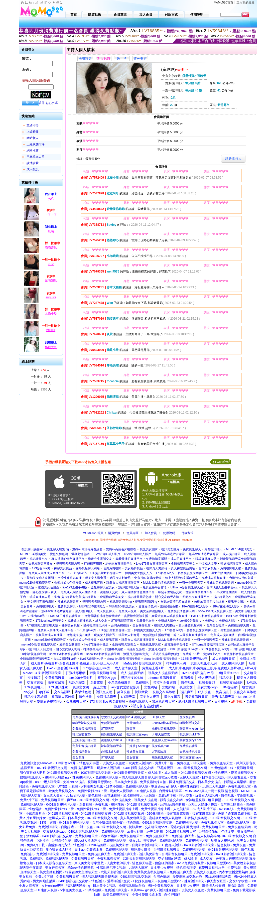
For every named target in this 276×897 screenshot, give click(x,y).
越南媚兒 (51, 280)
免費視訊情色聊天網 (181, 611)
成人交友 (101, 620)
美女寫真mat (160, 746)
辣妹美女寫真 (135, 751)
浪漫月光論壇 (136, 649)
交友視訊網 (187, 717)
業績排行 (33, 125)
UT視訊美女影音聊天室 (105, 573)
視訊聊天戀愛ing (33, 549)
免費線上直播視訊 (80, 620)
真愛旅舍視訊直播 (136, 616)
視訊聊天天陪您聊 (68, 563)
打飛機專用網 (93, 563)
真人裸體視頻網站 (183, 568)
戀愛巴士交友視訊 (113, 717)
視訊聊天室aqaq (137, 734)
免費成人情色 (167, 620)
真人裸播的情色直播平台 (67, 559)
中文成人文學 (208, 563)
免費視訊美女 (81, 751)
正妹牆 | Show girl (138, 746)
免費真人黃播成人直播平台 (47, 573)
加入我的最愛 (245, 2)
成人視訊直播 (94, 582)
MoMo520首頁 (223, 2)
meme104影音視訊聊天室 (39, 644)
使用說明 (169, 533)
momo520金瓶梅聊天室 (35, 582)
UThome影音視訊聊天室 (186, 587)
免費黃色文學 (145, 620)
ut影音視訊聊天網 (244, 649)
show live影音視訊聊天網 (66, 654)
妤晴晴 (50, 330)
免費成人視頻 (127, 611)
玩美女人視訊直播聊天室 (123, 582)
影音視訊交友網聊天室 (193, 573)
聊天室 (130, 728)
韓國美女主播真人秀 (138, 573)
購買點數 (113, 533)
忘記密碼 (52, 103)
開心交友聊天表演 (45, 592)
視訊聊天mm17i (111, 740)
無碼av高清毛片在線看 (87, 549)
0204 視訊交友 (136, 717)
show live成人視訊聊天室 (214, 611)
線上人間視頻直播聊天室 (181, 578)
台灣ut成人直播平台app (222, 587)
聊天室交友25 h (82, 734)
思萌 (51, 231)
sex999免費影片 (190, 620)
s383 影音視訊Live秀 (184, 649)
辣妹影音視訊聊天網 (220, 582)
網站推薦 (33, 150)
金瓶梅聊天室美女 (41, 563)
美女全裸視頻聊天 (152, 611)
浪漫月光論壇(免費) (136, 654)
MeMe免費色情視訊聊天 (159, 582)
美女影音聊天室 (245, 611)
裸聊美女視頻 (63, 568)
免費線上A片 (191, 654)
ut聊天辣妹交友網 (84, 723)
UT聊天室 (158, 717)
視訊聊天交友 (39, 559)
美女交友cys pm (190, 740)
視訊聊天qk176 (190, 734)
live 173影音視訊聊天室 (206, 616)
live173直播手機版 (75, 587)
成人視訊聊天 (231, 554)
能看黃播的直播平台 (129, 559)
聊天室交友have (190, 757)
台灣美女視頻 (208, 568)
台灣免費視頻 (112, 568)
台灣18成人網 (110, 751)
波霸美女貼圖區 (48, 587)
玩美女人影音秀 (95, 578)
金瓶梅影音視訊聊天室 (239, 654)
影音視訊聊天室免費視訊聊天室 (75, 597)
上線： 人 (40, 370)
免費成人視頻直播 (214, 578)
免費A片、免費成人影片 (221, 620)
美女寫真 (78, 757)
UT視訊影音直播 (122, 620)
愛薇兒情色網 (59, 554)
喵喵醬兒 (51, 247)
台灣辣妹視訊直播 (70, 578)
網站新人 (33, 138)
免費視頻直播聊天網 (147, 578)
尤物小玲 (51, 313)
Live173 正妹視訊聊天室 (64, 616)
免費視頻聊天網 (230, 568)
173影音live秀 (41, 568)
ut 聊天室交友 (161, 734)
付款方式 (187, 533)
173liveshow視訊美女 (50, 620)
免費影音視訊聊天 (84, 728)
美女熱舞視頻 (134, 568)
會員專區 (132, 533)
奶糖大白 (51, 347)
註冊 (42, 103)
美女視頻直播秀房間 (40, 601)
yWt (51, 198)
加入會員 (151, 533)
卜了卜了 (51, 214)
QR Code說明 (220, 462)
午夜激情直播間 (156, 559)
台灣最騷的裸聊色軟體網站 (102, 616)
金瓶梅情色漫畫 (190, 751)
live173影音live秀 (33, 616)
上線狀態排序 (36, 144)
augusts (51, 297)
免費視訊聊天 (192, 549)
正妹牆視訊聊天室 (84, 740)
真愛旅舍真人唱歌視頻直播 (170, 616)
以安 (51, 264)
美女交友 (132, 757)
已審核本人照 (36, 157)
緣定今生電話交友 (100, 559)
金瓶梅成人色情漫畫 (67, 582)
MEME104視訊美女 (239, 549)
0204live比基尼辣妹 (165, 723)
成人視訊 (33, 169)
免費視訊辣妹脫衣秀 (85, 717)
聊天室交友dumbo (192, 728)
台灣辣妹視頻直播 (241, 578)
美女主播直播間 (221, 573)
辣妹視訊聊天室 (230, 563)
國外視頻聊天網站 (88, 568)
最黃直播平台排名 (155, 587)
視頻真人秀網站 (156, 568)
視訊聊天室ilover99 (164, 740)
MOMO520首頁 (93, 533)
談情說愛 (33, 163)
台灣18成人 (134, 723)
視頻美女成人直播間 (40, 578)
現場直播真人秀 (205, 559)
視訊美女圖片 (149, 549)
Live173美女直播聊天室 (152, 563)
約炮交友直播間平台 (118, 563)
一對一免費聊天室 (191, 582)
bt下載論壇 (159, 751)
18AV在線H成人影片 (106, 554)
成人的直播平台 (181, 559)
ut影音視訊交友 (190, 723)
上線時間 (33, 132)
